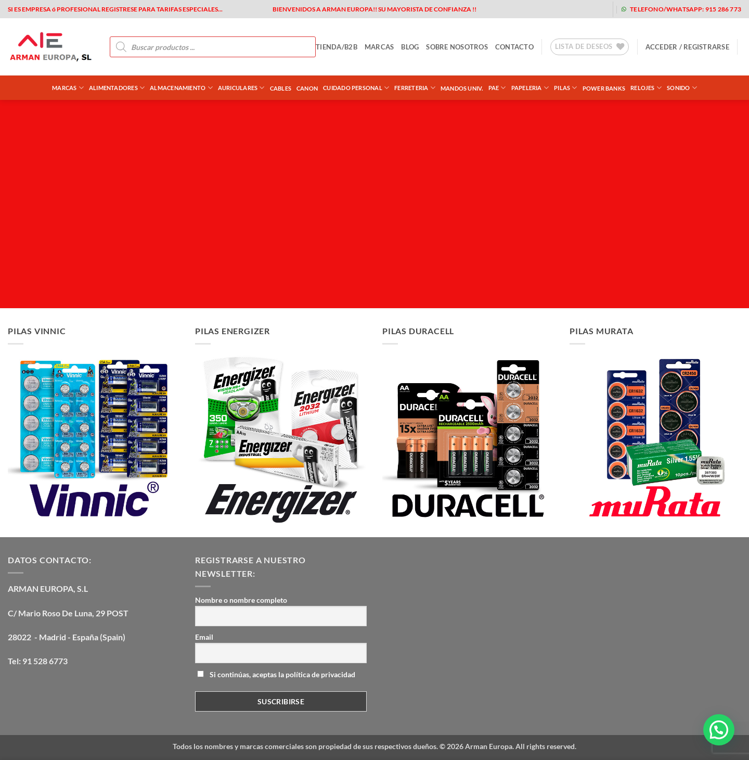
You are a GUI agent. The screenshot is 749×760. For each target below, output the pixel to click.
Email (204, 636)
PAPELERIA (530, 88)
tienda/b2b (336, 47)
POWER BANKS (604, 88)
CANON (307, 88)
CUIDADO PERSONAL (356, 88)
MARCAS (379, 47)
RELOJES (646, 88)
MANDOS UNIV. (462, 88)
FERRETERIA (414, 88)
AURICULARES (241, 88)
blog (410, 47)
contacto (514, 47)
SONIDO (682, 88)
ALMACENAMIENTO (181, 88)
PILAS (565, 88)
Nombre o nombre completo (241, 600)
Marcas (68, 88)
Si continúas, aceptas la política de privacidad (276, 674)
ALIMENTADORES (117, 88)
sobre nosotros (457, 47)
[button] (687, 46)
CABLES (280, 88)
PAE (497, 88)
